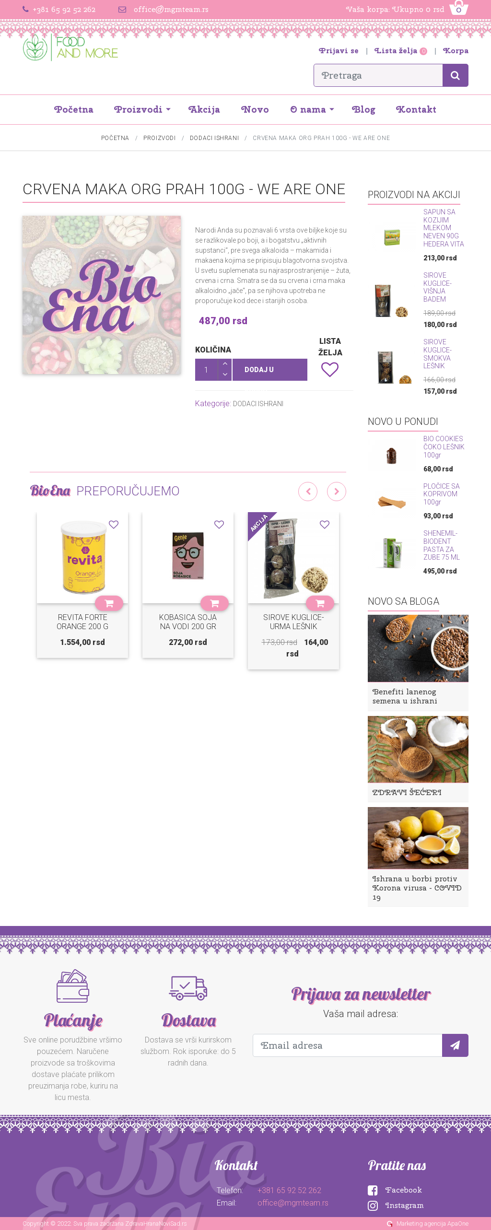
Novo (255, 109)
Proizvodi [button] (139, 109)
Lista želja (402, 51)
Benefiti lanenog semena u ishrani (405, 696)
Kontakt (416, 109)
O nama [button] (308, 109)
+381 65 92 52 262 (64, 9)
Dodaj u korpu (259, 373)
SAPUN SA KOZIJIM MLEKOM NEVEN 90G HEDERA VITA (443, 228)
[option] (82, 592)
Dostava (188, 1020)
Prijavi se (340, 51)
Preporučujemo (128, 491)
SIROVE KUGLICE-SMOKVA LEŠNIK (437, 354)
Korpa (456, 51)
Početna (74, 109)
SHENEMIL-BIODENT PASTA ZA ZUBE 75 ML (441, 545)
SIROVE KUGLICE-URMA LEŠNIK (293, 622)
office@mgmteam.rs (171, 9)
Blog (363, 109)
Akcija (204, 109)
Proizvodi (159, 138)
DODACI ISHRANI (214, 138)
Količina (213, 349)
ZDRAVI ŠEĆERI (407, 792)
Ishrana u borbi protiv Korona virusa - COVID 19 (417, 888)
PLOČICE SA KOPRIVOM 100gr (441, 494)
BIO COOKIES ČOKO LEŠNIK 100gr (444, 447)
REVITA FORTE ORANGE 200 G (82, 622)
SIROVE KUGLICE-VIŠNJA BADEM (437, 287)
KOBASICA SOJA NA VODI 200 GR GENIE (188, 626)
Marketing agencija (421, 1223)
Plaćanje (73, 1020)
